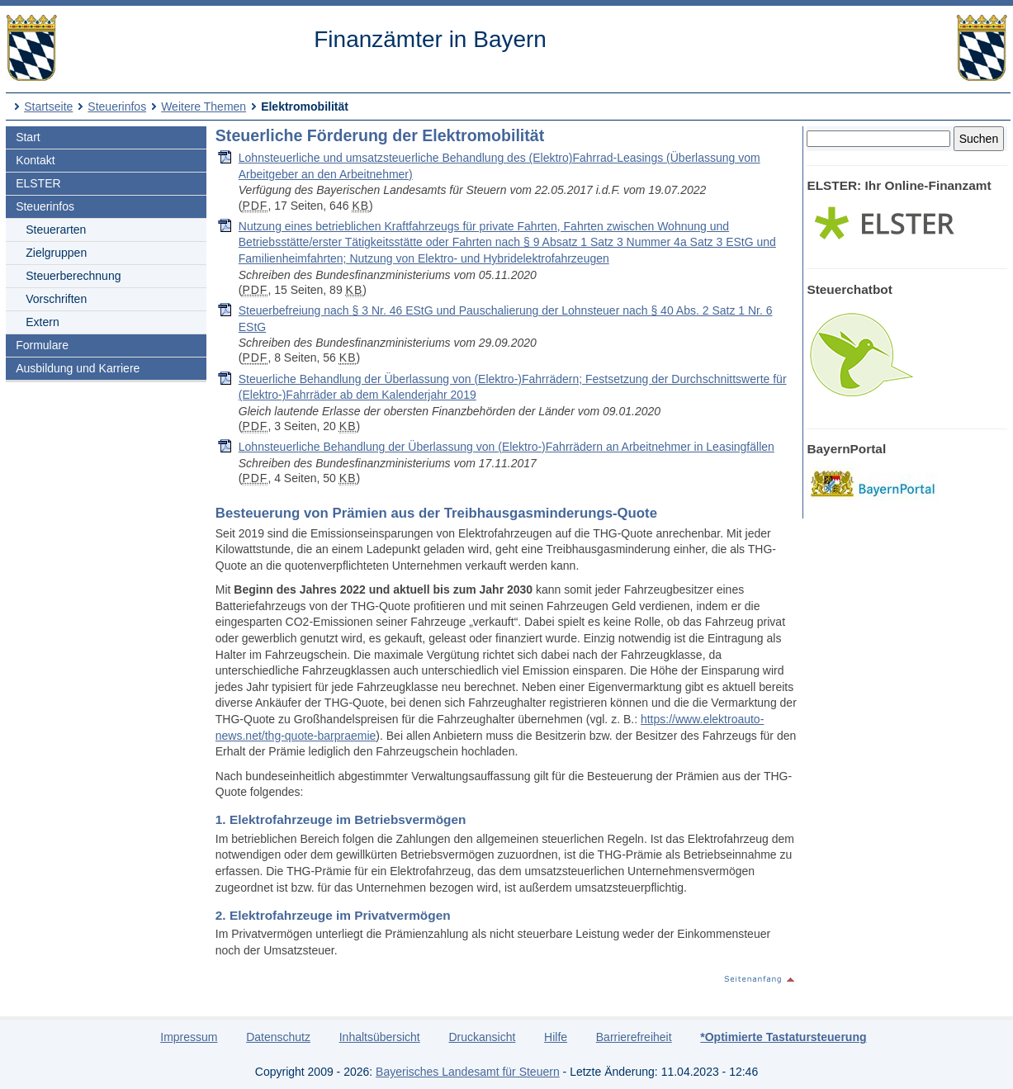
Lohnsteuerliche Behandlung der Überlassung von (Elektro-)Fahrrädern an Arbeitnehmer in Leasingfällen (506, 446)
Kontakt (35, 160)
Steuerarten (56, 229)
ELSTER (38, 183)
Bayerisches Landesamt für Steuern (468, 1071)
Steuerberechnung (73, 275)
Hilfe (555, 1037)
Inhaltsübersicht (379, 1037)
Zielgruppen (56, 252)
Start (28, 137)
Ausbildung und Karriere (78, 368)
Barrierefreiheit (634, 1037)
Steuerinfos (117, 106)
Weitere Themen (203, 106)
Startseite (48, 106)
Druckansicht (481, 1037)
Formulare (42, 345)
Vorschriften (56, 298)
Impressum (188, 1037)
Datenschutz (278, 1037)
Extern (42, 322)
